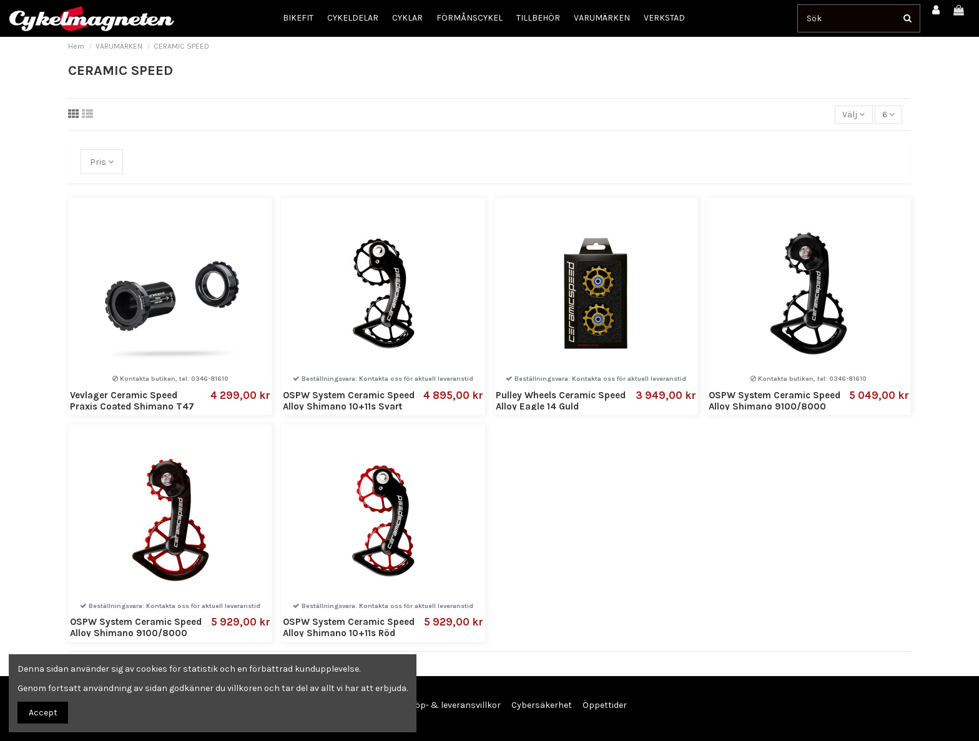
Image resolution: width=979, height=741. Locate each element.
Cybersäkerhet (541, 705)
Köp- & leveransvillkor (455, 705)
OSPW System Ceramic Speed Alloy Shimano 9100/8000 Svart (774, 406)
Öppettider (605, 705)
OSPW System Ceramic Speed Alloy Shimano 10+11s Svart (349, 401)
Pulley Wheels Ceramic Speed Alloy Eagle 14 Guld (561, 401)
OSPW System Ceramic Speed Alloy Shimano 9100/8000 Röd (136, 633)
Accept (43, 712)
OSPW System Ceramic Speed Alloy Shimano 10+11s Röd (349, 627)
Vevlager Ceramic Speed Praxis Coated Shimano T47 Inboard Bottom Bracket (132, 406)
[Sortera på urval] (853, 115)
